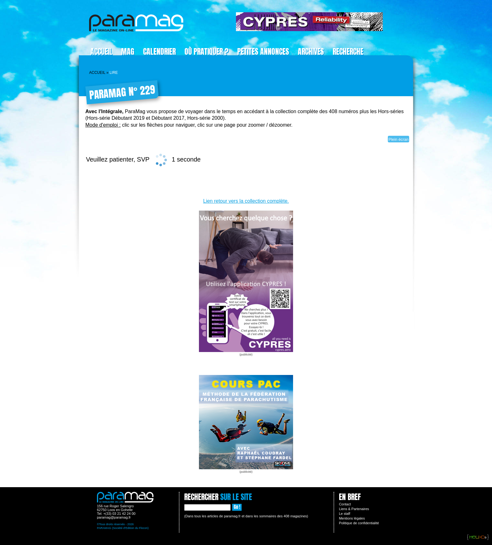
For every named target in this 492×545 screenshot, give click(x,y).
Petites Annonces (263, 51)
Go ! (237, 507)
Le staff (344, 513)
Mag (127, 51)
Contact (345, 504)
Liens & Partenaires (354, 509)
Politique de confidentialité (359, 523)
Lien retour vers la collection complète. (246, 201)
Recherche (348, 51)
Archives (311, 51)
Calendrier (159, 51)
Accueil (101, 51)
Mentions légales (352, 518)
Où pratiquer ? (206, 51)
